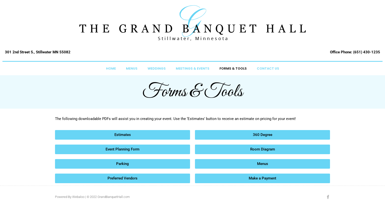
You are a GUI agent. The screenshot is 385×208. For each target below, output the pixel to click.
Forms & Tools (233, 68)
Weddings (157, 68)
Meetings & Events (192, 68)
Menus (132, 68)
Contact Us (268, 68)
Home (111, 68)
